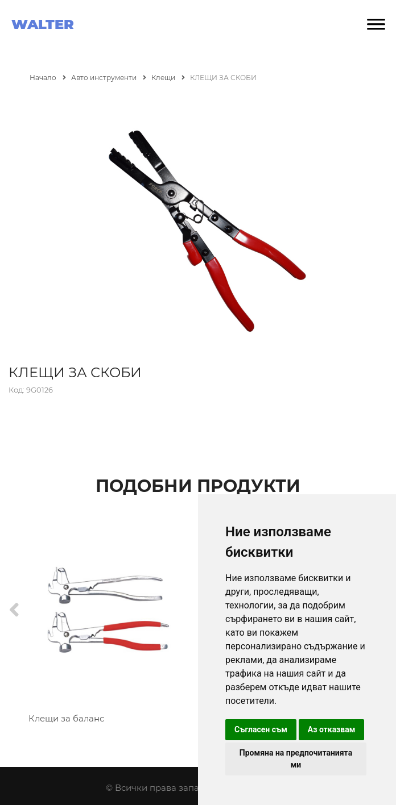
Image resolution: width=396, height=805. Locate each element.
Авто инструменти (108, 77)
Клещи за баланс (66, 718)
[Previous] (14, 610)
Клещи (168, 77)
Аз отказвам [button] (332, 729)
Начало (48, 77)
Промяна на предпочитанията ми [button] (296, 758)
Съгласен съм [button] (260, 729)
